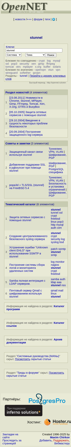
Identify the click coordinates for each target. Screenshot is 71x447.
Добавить (45, 440)
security (24, 63)
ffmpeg (51, 63)
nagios (55, 264)
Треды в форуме (28, 372)
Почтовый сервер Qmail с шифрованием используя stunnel (25, 293)
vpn (58, 69)
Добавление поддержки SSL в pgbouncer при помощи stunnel (27, 167)
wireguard (11, 72)
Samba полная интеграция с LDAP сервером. (27, 282)
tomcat (9, 66)
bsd (62, 242)
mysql (56, 60)
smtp (54, 254)
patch (54, 248)
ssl (7, 63)
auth (53, 227)
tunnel (23, 75)
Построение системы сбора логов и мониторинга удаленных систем (27, 267)
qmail (54, 290)
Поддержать (61, 440)
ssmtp (62, 248)
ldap (53, 282)
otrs (18, 66)
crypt (42, 60)
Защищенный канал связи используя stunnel (26, 153)
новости (20, 19)
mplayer (28, 66)
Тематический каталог (20, 204)
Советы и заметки (17, 143)
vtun (50, 69)
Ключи (10, 46)
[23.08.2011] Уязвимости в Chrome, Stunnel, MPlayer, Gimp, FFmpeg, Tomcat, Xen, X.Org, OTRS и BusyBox (27, 102)
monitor (60, 261)
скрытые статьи (33, 359)
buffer (47, 66)
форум (38, 19)
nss (63, 285)
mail (60, 290)
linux (53, 221)
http (53, 224)
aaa (59, 282)
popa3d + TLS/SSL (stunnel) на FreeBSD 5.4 (26, 187)
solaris (57, 66)
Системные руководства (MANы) (38, 356)
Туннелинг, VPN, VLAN (56, 150)
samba (55, 279)
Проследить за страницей (11, 442)
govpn (36, 72)
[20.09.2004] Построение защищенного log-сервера (26, 133)
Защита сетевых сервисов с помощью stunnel (27, 219)
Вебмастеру (62, 443)
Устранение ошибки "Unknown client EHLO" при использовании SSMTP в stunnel (28, 252)
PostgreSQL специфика (56, 171)
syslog (55, 242)
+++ (29, 19)
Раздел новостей (17, 92)
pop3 (14, 63)
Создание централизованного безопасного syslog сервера (28, 238)
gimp (41, 63)
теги (47, 19)
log (49, 60)
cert (59, 227)
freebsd (55, 218)
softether (25, 72)
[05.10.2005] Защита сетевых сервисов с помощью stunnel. (28, 114)
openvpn (40, 69)
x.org (38, 66)
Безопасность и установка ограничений (57, 186)
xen (33, 63)
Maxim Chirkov (60, 437)
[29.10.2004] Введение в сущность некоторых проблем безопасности (28, 123)
